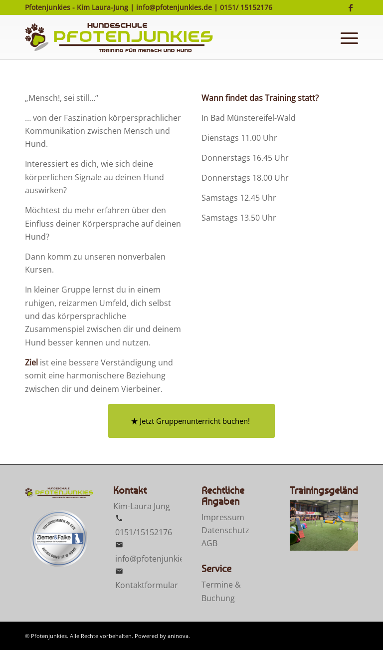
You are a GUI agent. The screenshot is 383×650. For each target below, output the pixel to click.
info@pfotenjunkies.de (174, 7)
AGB (209, 543)
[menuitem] (347, 37)
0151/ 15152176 (246, 7)
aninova (178, 636)
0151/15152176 (143, 532)
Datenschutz (225, 530)
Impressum (222, 517)
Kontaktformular (146, 585)
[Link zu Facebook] (350, 7)
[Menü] (347, 37)
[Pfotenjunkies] (119, 37)
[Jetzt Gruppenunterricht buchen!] (191, 421)
